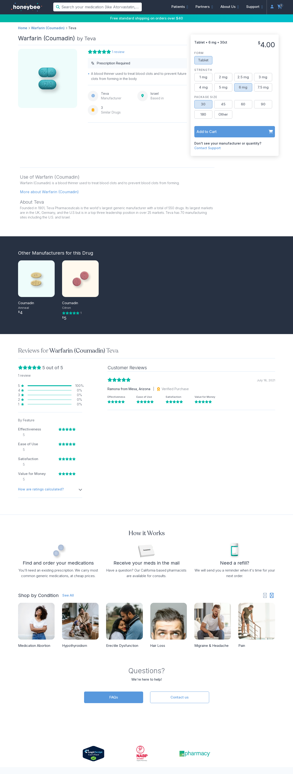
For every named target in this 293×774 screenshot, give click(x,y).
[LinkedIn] (254, 734)
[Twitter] (269, 734)
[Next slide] (271, 492)
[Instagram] (247, 734)
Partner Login (171, 706)
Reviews (243, 706)
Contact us (179, 594)
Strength (203, 70)
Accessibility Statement (255, 753)
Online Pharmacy (251, 714)
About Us (244, 691)
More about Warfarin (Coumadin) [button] (49, 192)
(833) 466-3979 (91, 706)
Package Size (205, 97)
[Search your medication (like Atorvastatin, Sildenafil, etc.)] (101, 7)
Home (22, 28)
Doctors (84, 699)
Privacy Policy (192, 753)
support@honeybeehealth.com (104, 714)
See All (68, 492)
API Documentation (176, 699)
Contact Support (207, 148)
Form (199, 53)
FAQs (113, 594)
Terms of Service (220, 753)
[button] (180, 7)
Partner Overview (174, 691)
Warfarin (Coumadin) (48, 28)
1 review (118, 52)
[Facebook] (261, 734)
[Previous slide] (265, 492)
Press (241, 699)
